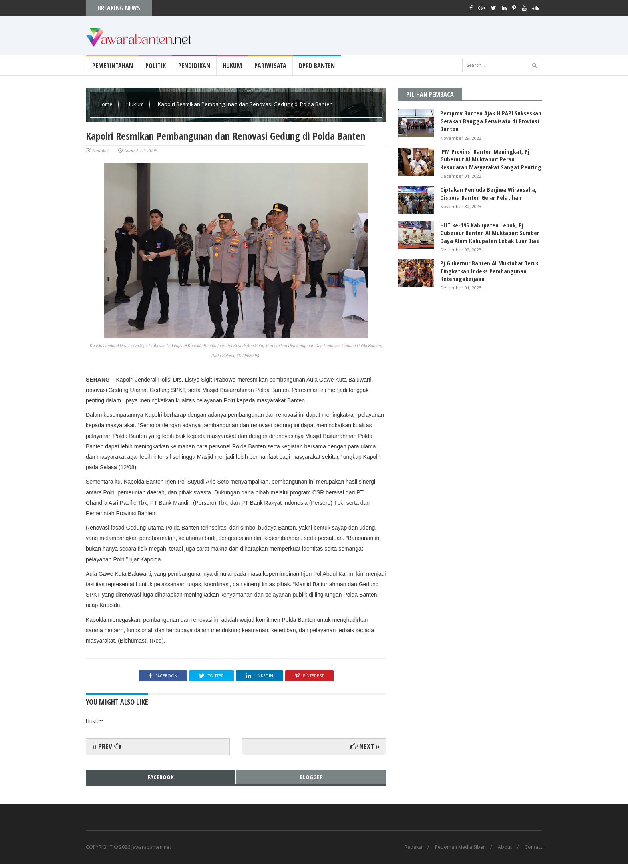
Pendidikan (194, 65)
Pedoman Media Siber (460, 847)
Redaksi (413, 847)
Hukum (232, 65)
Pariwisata (270, 65)
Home (106, 104)
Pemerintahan (112, 65)
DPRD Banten (317, 65)
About (505, 847)
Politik (155, 65)
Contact (533, 847)
